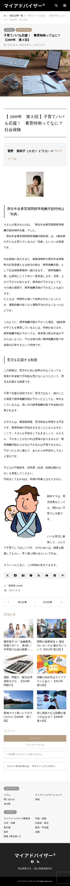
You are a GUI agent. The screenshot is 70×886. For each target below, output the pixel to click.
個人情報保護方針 (43, 868)
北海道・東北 (42, 823)
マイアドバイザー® (35, 855)
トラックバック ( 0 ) (35, 745)
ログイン (36, 766)
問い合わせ (9, 799)
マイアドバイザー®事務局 (17, 818)
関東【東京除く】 (13, 836)
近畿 (37, 832)
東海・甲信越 (42, 827)
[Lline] (31, 576)
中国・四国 (40, 818)
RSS (38, 861)
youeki (19, 585)
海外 (6, 832)
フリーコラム (23, 29)
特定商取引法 (24, 868)
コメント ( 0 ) (35, 738)
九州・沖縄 (9, 823)
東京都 (7, 827)
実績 (37, 799)
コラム (9, 29)
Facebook (32, 861)
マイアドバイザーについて (48, 795)
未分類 (7, 804)
